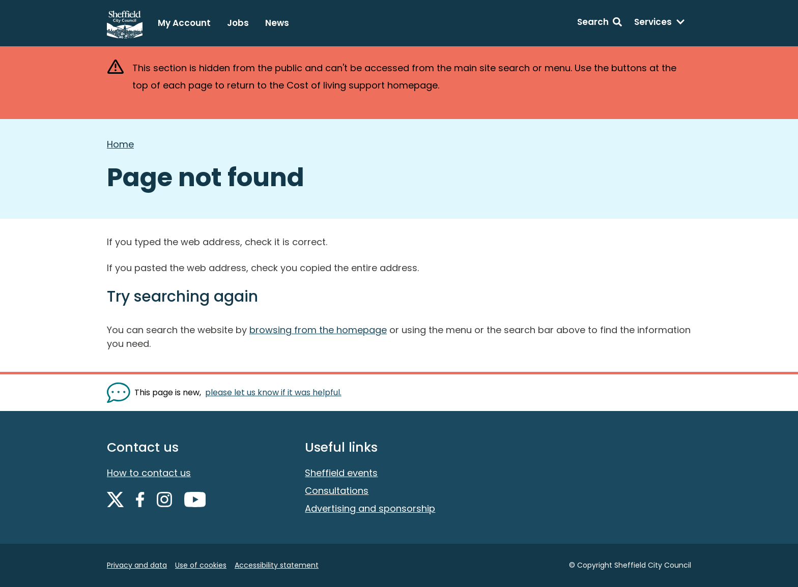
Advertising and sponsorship (370, 508)
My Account (184, 23)
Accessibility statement (277, 565)
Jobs (238, 23)
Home (120, 144)
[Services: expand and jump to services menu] (659, 23)
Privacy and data (137, 565)
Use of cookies (200, 565)
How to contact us (149, 472)
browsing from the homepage (318, 330)
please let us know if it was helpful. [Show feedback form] (273, 392)
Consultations (336, 490)
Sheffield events (341, 472)
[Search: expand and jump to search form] (599, 23)
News (277, 23)
